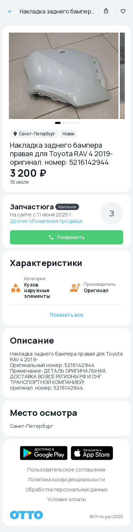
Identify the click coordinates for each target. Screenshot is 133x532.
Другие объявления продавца (46, 221)
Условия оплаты (66, 499)
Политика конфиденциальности (66, 479)
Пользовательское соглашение (66, 469)
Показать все (66, 314)
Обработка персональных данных (66, 489)
